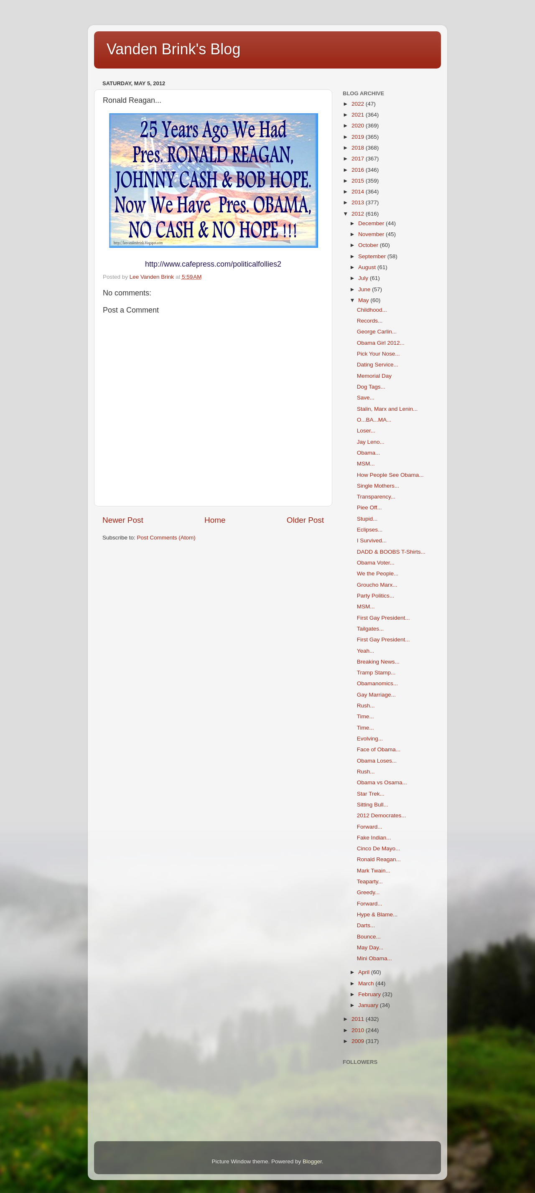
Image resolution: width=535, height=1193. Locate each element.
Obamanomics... (377, 683)
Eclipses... (370, 530)
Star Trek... (371, 794)
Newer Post (122, 520)
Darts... (366, 925)
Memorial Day (374, 376)
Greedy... (368, 892)
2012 (359, 214)
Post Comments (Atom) (166, 537)
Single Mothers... (378, 486)
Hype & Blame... (377, 914)
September (372, 256)
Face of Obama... (378, 749)
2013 (359, 202)
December (372, 223)
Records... (370, 321)
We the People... (378, 573)
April (364, 972)
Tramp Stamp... (376, 672)
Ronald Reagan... (379, 859)
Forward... (369, 827)
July (364, 278)
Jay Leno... (371, 442)
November (372, 234)
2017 (359, 158)
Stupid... (367, 519)
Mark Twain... (373, 870)
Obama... (368, 453)
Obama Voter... (376, 563)
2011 (359, 1019)
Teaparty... (370, 881)
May (364, 300)
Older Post (305, 520)
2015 (359, 181)
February (370, 994)
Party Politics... (375, 596)
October (369, 245)
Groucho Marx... (377, 585)
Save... (365, 397)
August (367, 267)
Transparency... (376, 496)
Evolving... (370, 738)
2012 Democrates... (381, 815)
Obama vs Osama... (382, 782)
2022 (359, 104)
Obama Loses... (377, 761)
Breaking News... (378, 662)
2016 (359, 170)
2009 (359, 1041)
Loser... (366, 430)
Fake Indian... (374, 837)
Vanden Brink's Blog (173, 49)
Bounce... (369, 937)
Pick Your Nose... (378, 354)
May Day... (370, 947)
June (365, 289)
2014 (359, 191)
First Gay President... (383, 618)
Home (214, 520)
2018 (359, 148)
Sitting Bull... (372, 804)
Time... (365, 716)
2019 (359, 137)
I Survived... (372, 540)
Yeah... (365, 651)
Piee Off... (369, 507)
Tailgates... (370, 629)
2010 (359, 1030)
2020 (359, 125)
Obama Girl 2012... (381, 343)
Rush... (366, 705)
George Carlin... (377, 331)
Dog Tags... (371, 387)
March (366, 983)
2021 (359, 115)
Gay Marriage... (376, 695)
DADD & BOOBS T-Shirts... (391, 552)
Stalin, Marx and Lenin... (387, 409)
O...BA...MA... (374, 420)
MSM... (366, 463)
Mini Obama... (374, 958)
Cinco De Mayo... (378, 848)
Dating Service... (377, 364)
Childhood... (372, 310)
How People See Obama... (390, 475)
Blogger (312, 1161)
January (369, 1005)
